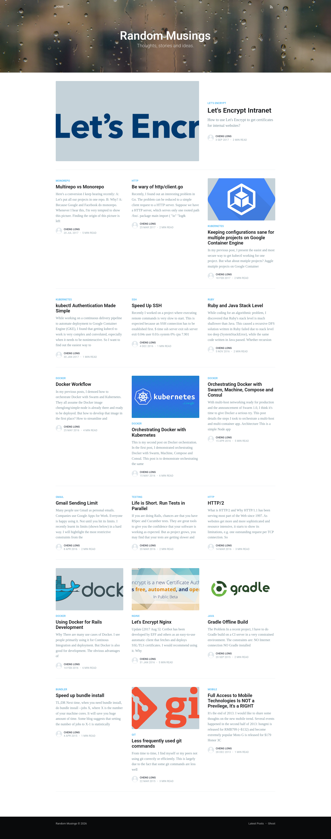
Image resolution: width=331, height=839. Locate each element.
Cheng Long (224, 136)
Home (60, 6)
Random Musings (66, 823)
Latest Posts (256, 823)
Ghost (271, 823)
